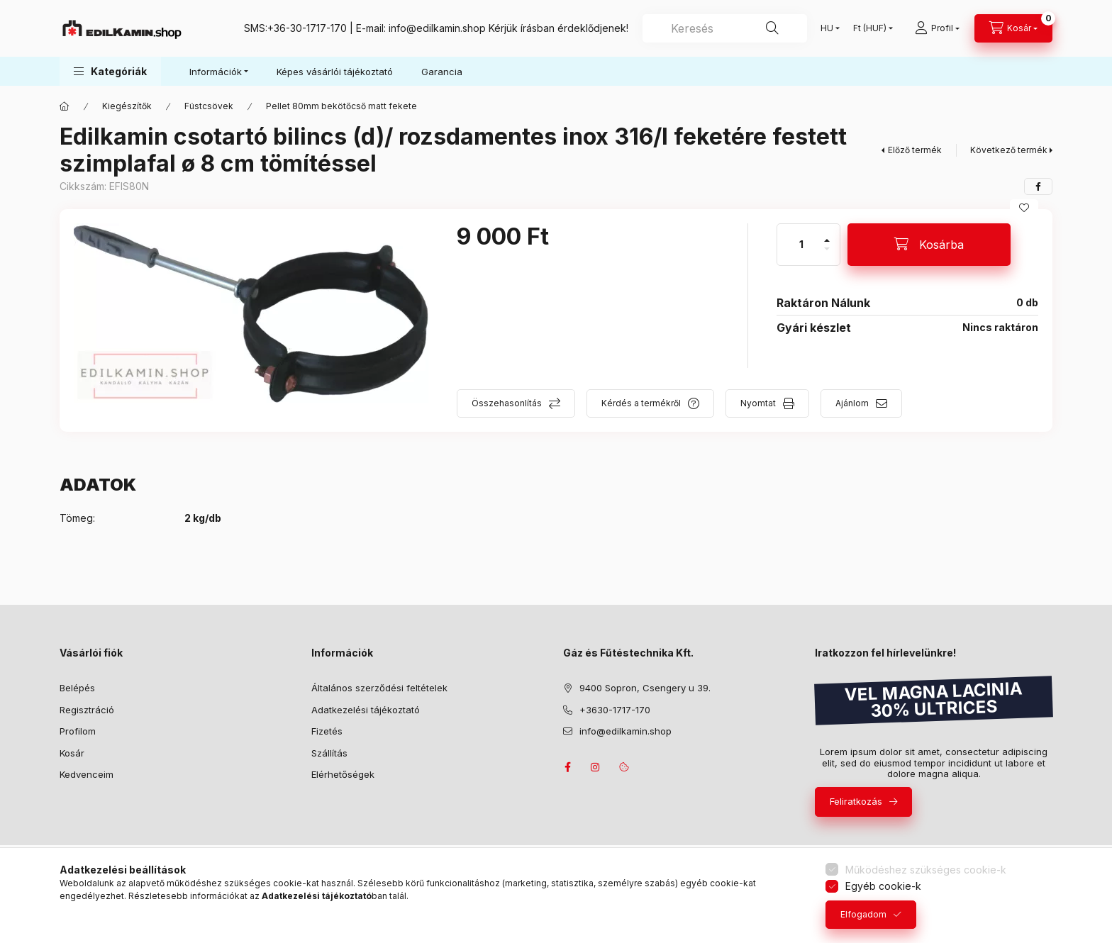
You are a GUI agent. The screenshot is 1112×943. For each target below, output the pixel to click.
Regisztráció (87, 709)
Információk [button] (215, 71)
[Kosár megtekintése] (1013, 28)
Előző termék (915, 150)
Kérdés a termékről (641, 403)
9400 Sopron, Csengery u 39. (645, 687)
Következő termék (1008, 150)
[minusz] (827, 255)
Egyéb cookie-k (883, 886)
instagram (596, 767)
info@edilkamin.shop (437, 28)
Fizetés (327, 731)
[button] (110, 71)
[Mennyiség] (801, 244)
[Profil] (937, 28)
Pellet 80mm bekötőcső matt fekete (341, 106)
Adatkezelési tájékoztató (365, 709)
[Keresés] (772, 28)
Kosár (72, 753)
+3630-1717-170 (614, 709)
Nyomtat (758, 403)
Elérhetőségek (342, 774)
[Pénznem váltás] (870, 28)
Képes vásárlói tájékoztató (335, 71)
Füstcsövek (208, 106)
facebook (567, 767)
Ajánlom (852, 403)
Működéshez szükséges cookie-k (925, 870)
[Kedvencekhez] (1024, 207)
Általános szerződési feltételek (379, 687)
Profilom (78, 731)
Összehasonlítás (507, 403)
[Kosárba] (929, 244)
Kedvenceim (86, 774)
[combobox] (725, 28)
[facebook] (1038, 186)
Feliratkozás (856, 801)
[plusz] (827, 234)
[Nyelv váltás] (827, 28)
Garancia (441, 71)
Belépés (77, 687)
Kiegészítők (127, 106)
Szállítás (329, 753)
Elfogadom (863, 914)
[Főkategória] (65, 106)
